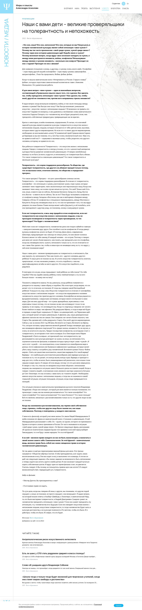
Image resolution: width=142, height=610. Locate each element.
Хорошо (118, 605)
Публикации (28, 19)
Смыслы (125, 8)
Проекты (84, 8)
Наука (77, 8)
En (128, 3)
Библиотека (115, 8)
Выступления (95, 8)
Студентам (116, 3)
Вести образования (36, 518)
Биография (68, 8)
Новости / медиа (6, 43)
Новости (105, 8)
